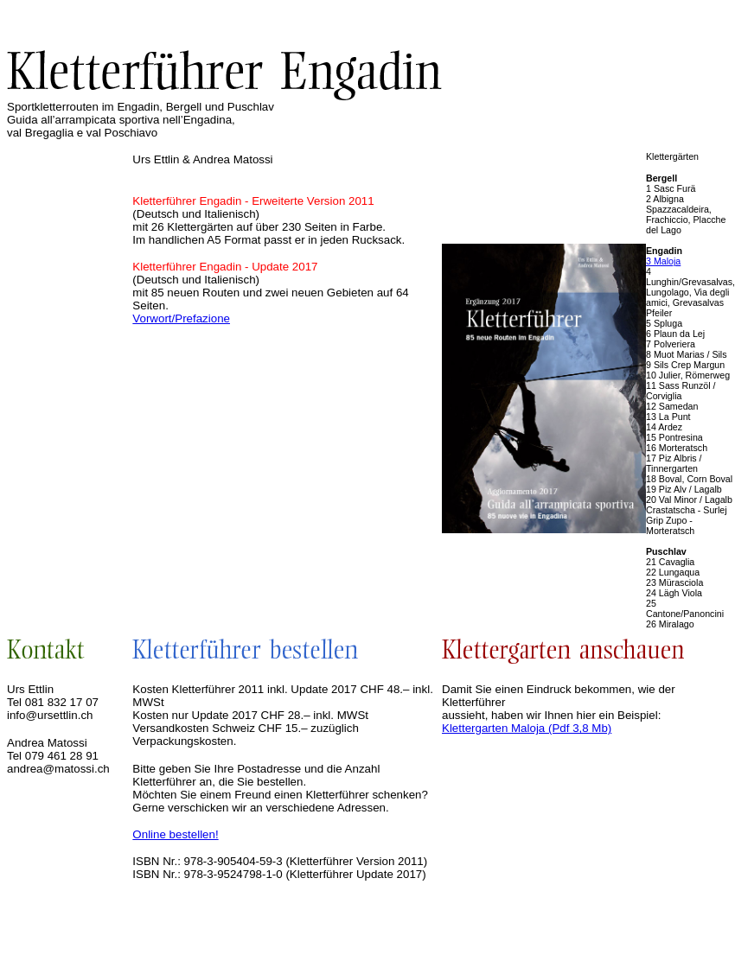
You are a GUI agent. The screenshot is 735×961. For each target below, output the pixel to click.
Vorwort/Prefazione (181, 318)
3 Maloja (663, 261)
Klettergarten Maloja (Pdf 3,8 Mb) (526, 728)
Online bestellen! (175, 834)
